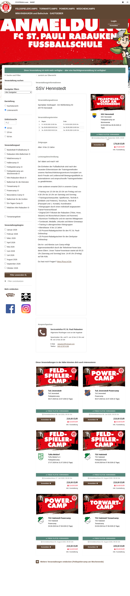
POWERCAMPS (67, 9)
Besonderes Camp (14, 195)
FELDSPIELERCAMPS (26, 9)
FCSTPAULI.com (22, 2)
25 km (8, 132)
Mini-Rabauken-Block (15, 178)
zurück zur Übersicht (47, 75)
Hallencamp (12, 162)
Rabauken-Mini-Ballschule (17, 154)
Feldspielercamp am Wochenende (14, 172)
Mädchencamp (13, 158)
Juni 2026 (10, 251)
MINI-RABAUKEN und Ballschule (31, 13)
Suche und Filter (13, 75)
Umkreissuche (10, 119)
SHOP (32, 2)
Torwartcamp (12, 186)
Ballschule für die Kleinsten (17, 182)
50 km (8, 136)
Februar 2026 (11, 234)
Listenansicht (11, 110)
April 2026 (10, 242)
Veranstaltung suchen (18, 80)
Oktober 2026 (11, 268)
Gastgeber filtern (18, 90)
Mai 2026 (10, 247)
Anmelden (114, 25)
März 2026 (10, 238)
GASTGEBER (56, 13)
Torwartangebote (12, 216)
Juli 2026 (9, 255)
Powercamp (12, 190)
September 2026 (12, 264)
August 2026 (11, 259)
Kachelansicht (11, 106)
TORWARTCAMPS (48, 9)
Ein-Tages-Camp (14, 203)
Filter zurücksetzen (15, 281)
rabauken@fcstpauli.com (66, 344)
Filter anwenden (18, 275)
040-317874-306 (63, 346)
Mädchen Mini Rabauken (17, 207)
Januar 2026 (11, 230)
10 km (8, 128)
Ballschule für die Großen (16, 199)
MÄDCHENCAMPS (86, 9)
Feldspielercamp (13, 167)
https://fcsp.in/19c (64, 262)
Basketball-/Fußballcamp (17, 150)
